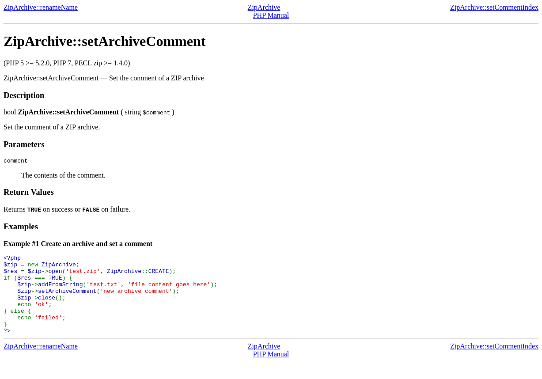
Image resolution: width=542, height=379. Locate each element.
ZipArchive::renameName (41, 7)
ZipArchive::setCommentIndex (494, 7)
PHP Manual (271, 15)
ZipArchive (264, 7)
